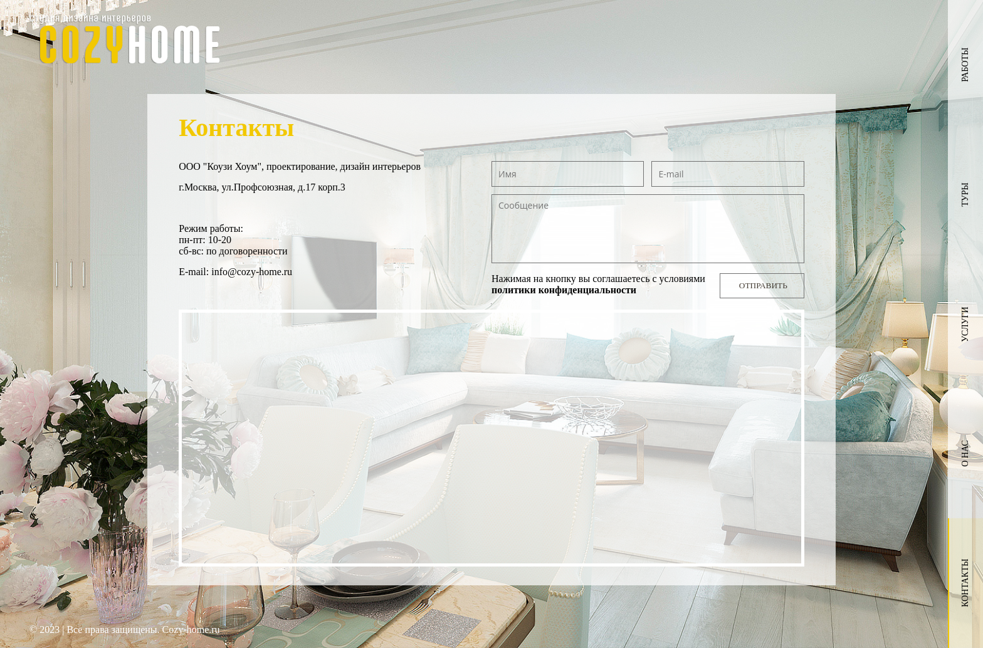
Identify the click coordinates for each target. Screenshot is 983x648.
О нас (965, 454)
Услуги (965, 324)
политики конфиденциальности (564, 290)
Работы (965, 65)
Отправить (763, 285)
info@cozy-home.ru (251, 271)
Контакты (965, 583)
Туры (965, 194)
